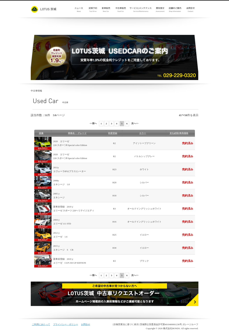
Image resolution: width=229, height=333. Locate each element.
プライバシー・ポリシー (65, 324)
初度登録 (112, 133)
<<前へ (93, 123)
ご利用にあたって (41, 324)
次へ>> (135, 123)
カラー (142, 133)
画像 (41, 133)
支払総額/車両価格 (179, 133)
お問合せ (85, 324)
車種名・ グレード (77, 133)
